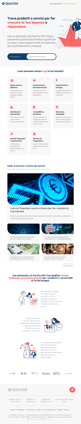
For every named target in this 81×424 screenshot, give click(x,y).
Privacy (66, 410)
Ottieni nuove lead (69, 4)
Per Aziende (20, 410)
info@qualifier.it (48, 419)
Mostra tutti (68, 265)
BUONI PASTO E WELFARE (15, 400)
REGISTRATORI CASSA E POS (64, 400)
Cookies (59, 410)
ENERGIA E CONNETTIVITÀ (46, 400)
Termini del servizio (49, 410)
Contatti (38, 410)
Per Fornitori (30, 410)
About (12, 410)
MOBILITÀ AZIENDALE (31, 400)
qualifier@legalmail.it (34, 419)
